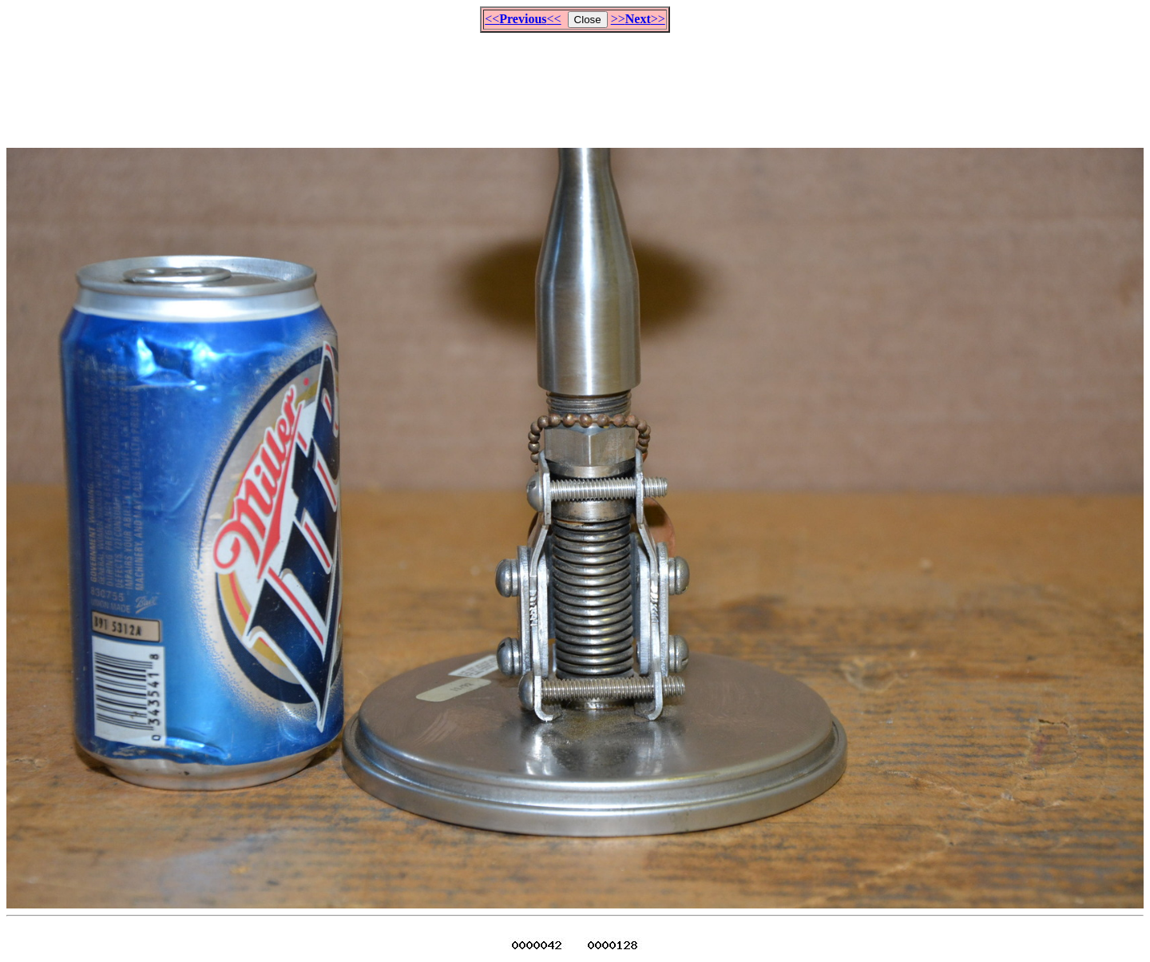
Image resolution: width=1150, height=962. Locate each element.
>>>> (638, 19)
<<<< (523, 19)
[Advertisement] (575, 83)
